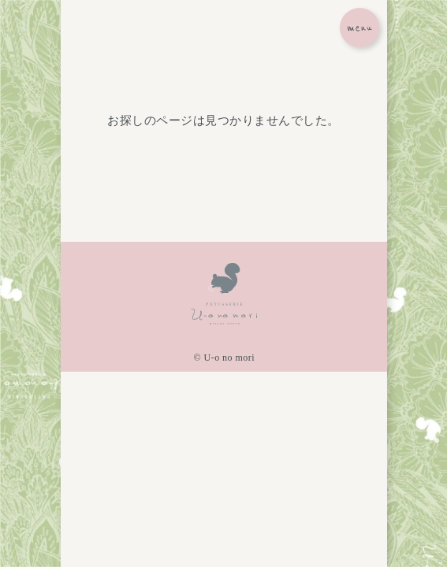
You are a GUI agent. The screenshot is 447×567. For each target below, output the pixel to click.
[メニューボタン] (359, 27)
